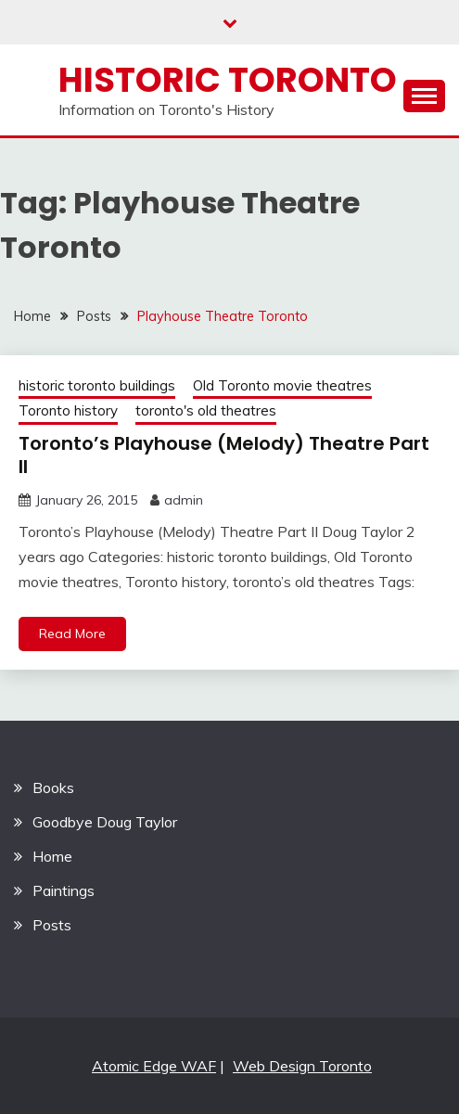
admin (183, 500)
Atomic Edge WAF (154, 1065)
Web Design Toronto (302, 1065)
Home (52, 856)
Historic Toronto (227, 80)
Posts (51, 925)
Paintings (63, 890)
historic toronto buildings (97, 385)
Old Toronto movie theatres (282, 385)
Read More (72, 633)
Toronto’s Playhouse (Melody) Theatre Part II (224, 455)
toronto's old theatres (205, 410)
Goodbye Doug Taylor (104, 822)
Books (53, 787)
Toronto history (68, 410)
